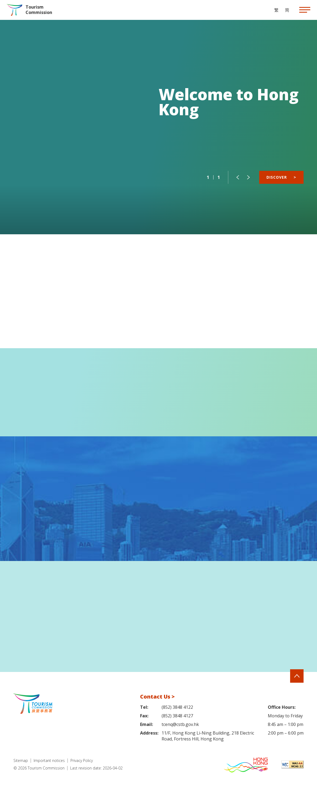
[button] (237, 177)
